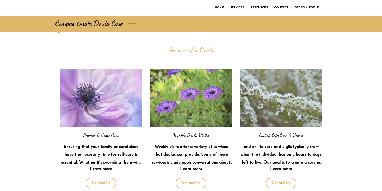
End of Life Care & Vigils (281, 135)
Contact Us (101, 183)
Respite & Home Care (101, 135)
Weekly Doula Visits (191, 135)
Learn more (101, 169)
